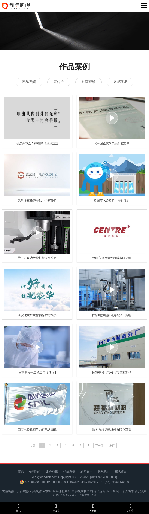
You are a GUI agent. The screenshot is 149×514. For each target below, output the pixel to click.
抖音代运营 (97, 491)
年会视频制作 (80, 491)
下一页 (99, 445)
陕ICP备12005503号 (104, 477)
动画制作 (36, 491)
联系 (130, 508)
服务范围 (52, 471)
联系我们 (104, 471)
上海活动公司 (87, 495)
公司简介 (35, 471)
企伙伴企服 (113, 491)
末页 (112, 445)
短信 (93, 508)
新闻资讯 (86, 471)
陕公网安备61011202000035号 (45, 482)
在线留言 (121, 471)
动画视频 (89, 82)
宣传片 (58, 82)
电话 (55, 508)
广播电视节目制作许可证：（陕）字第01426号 (98, 482)
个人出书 (128, 491)
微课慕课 (121, 82)
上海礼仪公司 (68, 495)
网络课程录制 (62, 491)
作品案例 (69, 471)
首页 (21, 471)
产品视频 (28, 82)
